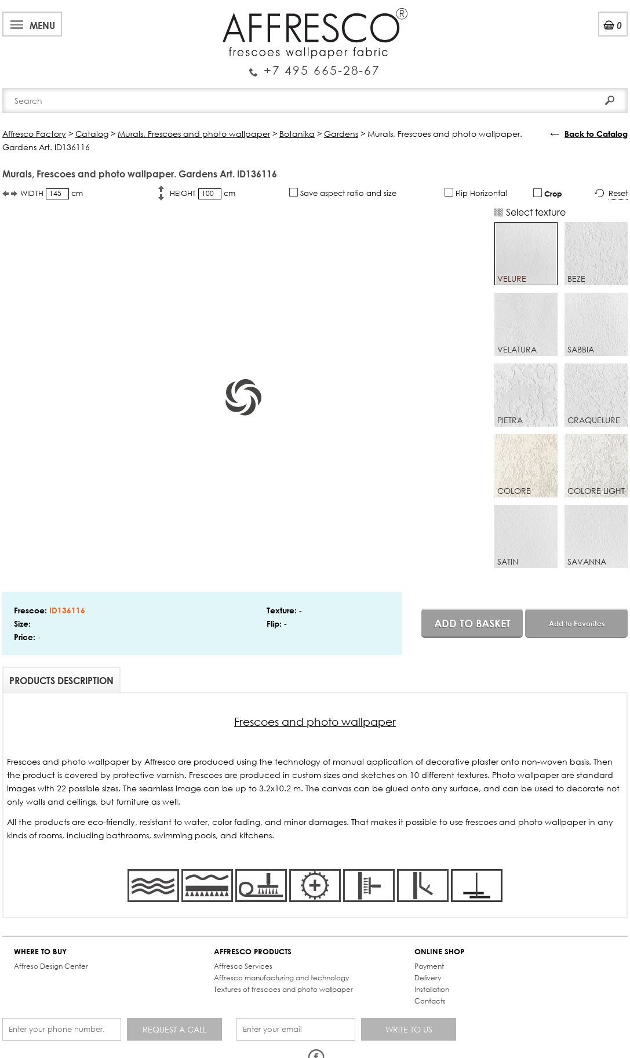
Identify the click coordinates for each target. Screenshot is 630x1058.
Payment (429, 966)
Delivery (427, 978)
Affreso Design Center (51, 966)
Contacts (430, 1001)
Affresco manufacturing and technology (281, 978)
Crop (547, 193)
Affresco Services (243, 966)
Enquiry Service (315, 65)
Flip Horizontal (476, 193)
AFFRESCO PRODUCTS (253, 951)
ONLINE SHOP (439, 951)
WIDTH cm (51, 193)
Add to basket (472, 623)
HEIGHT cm (202, 193)
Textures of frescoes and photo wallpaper (283, 989)
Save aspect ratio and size (342, 193)
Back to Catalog (596, 134)
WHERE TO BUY (40, 951)
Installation (431, 989)
